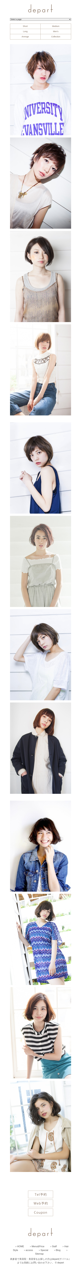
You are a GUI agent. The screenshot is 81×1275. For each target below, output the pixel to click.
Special (44, 1250)
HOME (20, 1246)
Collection (55, 36)
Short (25, 26)
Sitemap (39, 1254)
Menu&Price (38, 1246)
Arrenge (25, 36)
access (29, 1250)
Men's (55, 31)
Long (25, 31)
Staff (54, 1246)
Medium (55, 26)
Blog (58, 1250)
